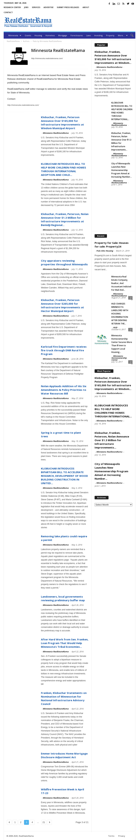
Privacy (121, 836)
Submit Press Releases (68, 7)
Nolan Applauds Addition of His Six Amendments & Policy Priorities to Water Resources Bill (63, 389)
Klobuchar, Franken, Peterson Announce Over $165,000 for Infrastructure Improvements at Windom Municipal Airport (62, 122)
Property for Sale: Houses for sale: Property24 (112, 244)
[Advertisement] (94, 22)
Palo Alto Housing (104, 250)
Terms (111, 836)
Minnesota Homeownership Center (119, 358)
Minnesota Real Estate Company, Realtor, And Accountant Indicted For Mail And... (121, 283)
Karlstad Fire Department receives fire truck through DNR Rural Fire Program (64, 350)
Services (36, 7)
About (86, 7)
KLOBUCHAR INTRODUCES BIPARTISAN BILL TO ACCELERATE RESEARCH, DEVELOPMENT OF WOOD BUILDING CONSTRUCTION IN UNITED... (64, 476)
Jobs (26, 7)
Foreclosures (77, 35)
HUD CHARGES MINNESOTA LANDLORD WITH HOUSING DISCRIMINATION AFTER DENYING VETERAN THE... (119, 313)
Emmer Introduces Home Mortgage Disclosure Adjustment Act (64, 755)
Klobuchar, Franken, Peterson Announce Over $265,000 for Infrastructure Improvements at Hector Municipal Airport (62, 305)
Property (110, 35)
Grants (28, 35)
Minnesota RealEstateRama (56, 133)
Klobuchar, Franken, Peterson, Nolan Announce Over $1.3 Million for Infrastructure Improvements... (112, 440)
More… (123, 35)
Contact (8, 12)
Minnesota (14, 35)
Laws (88, 35)
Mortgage (62, 35)
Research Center (12, 7)
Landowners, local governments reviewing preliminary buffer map (63, 598)
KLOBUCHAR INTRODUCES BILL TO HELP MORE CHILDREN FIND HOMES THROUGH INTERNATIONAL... (113, 411)
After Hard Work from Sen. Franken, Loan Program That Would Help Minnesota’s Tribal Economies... (64, 643)
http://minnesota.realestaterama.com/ (47, 58)
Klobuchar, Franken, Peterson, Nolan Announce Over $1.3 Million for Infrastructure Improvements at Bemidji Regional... (64, 219)
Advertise (48, 7)
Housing (38, 35)
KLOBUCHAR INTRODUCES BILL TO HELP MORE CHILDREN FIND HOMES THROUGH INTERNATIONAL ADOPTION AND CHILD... (63, 169)
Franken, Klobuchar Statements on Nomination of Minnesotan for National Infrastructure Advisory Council (64, 698)
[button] (130, 35)
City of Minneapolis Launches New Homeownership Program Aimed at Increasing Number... (121, 170)
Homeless (50, 35)
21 (44, 822)
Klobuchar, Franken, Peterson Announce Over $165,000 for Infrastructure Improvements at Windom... (113, 57)
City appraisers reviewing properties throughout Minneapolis (64, 262)
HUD (115, 327)
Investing (98, 35)
